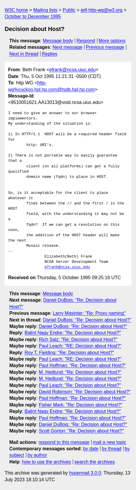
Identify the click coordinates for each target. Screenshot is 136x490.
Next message (67, 47)
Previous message (105, 47)
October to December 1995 (33, 16)
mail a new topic (109, 442)
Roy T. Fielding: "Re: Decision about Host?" (69, 352)
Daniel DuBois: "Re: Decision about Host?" (87, 319)
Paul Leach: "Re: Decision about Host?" (80, 385)
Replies (49, 53)
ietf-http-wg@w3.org (101, 10)
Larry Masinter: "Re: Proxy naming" (89, 313)
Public (69, 10)
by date (90, 448)
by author (37, 455)
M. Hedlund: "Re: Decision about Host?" (80, 372)
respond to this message (63, 442)
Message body (58, 40)
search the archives (95, 461)
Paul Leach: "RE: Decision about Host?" (80, 345)
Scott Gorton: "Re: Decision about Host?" (81, 430)
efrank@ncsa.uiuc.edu (72, 69)
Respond (86, 40)
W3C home (16, 10)
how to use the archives (46, 461)
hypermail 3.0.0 (85, 472)
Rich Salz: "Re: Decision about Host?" (78, 339)
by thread (111, 448)
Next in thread (23, 53)
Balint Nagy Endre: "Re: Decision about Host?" (72, 332)
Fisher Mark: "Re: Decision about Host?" (80, 404)
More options (112, 40)
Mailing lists (45, 10)
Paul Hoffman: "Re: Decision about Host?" (82, 365)
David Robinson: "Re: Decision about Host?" (84, 391)
